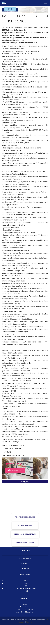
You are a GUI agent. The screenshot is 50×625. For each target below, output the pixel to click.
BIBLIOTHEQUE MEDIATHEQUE (25, 543)
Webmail (29, 622)
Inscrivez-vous (14, 471)
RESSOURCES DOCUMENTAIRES (25, 517)
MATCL (26, 581)
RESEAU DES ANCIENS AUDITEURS (25, 534)
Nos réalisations (25, 558)
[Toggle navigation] (45, 3)
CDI (26, 586)
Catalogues (25, 568)
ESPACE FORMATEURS (25, 526)
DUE (26, 591)
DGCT (26, 583)
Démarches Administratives (26, 588)
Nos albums (25, 563)
